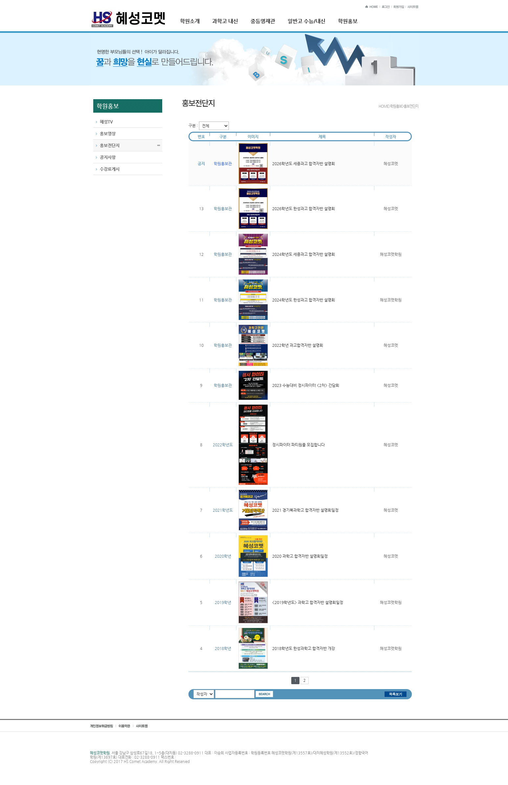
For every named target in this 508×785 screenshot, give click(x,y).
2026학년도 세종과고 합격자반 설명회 (303, 163)
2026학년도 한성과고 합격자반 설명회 (303, 208)
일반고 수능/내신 (306, 21)
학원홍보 (348, 21)
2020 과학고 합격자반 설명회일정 (300, 556)
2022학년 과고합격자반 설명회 (297, 345)
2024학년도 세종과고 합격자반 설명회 (303, 254)
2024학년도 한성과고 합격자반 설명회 (303, 300)
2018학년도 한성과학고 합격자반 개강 (303, 648)
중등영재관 (263, 21)
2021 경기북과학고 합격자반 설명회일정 (305, 510)
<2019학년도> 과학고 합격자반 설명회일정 (307, 602)
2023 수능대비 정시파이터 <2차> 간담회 (305, 385)
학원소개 (190, 21)
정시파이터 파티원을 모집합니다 (298, 444)
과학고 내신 (225, 21)
